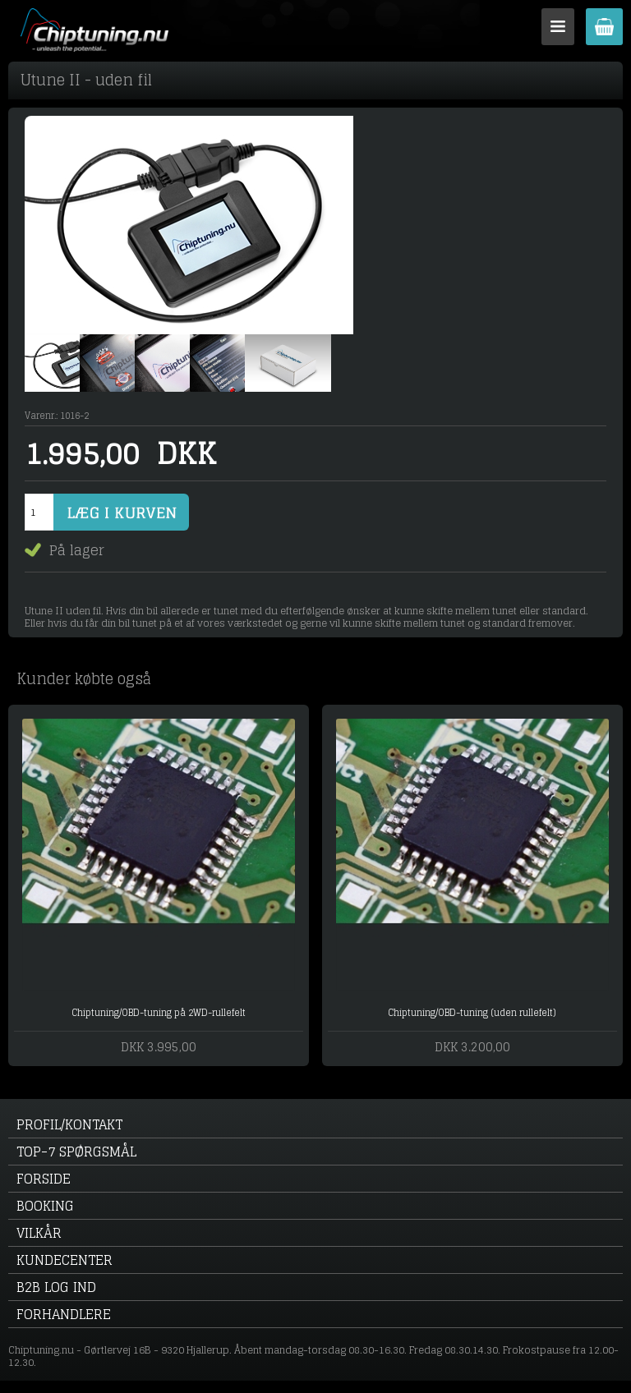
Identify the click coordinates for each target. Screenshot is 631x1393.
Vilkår (39, 1232)
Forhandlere (63, 1314)
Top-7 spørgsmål (76, 1151)
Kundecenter (64, 1259)
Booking (45, 1205)
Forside (43, 1178)
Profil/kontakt (69, 1124)
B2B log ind (56, 1287)
